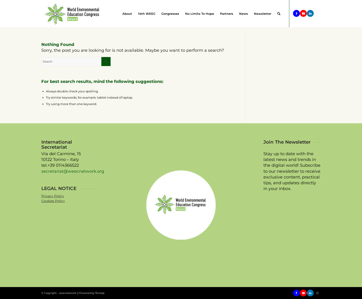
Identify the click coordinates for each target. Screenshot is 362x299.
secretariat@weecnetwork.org (72, 171)
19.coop (99, 293)
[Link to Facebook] (296, 13)
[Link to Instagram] (317, 13)
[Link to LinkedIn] (310, 13)
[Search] (278, 13)
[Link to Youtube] (303, 13)
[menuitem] (127, 13)
